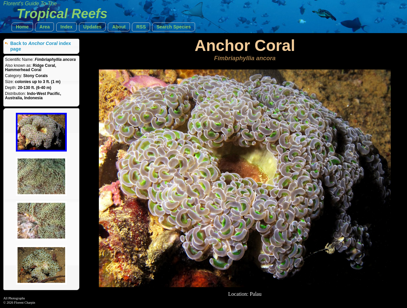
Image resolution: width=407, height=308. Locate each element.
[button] (22, 26)
